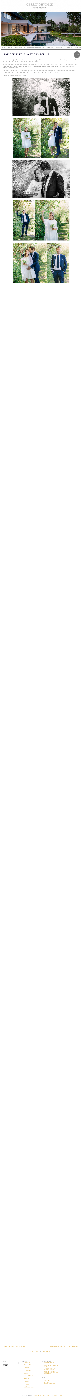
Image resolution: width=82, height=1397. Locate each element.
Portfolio (68, 48)
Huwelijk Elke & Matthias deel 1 (15, 1346)
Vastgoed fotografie (35, 48)
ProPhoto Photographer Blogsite (43, 1395)
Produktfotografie (29, 1387)
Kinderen (26, 1381)
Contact (78, 48)
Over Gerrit (47, 1380)
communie (26, 1367)
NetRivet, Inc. (58, 1395)
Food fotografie (28, 1375)
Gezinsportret (28, 1376)
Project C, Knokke (49, 1369)
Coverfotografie (28, 1369)
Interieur (49, 48)
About (9, 48)
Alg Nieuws (27, 1362)
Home (3, 48)
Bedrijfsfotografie (29, 1365)
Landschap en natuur (29, 1383)
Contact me (46, 1351)
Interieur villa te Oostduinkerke (49, 1363)
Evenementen (27, 1370)
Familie (26, 1372)
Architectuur (19, 48)
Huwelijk (26, 1378)
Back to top (34, 1351)
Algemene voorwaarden (49, 1379)
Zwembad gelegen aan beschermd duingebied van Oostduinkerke (51, 1372)
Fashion (26, 1373)
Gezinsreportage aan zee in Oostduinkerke (63, 1346)
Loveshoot (26, 1384)
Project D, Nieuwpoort (50, 1368)
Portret (59, 48)
